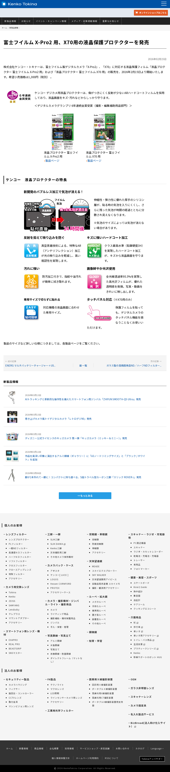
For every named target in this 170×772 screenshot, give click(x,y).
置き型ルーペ (99, 614)
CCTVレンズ (15, 697)
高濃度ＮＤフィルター (20, 552)
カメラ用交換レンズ (17, 587)
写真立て (55, 649)
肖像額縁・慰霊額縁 (60, 653)
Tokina (12, 592)
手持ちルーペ (99, 606)
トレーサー (139, 560)
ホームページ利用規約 (87, 758)
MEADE (96, 566)
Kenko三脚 (56, 548)
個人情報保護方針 (61, 758)
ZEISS (12, 600)
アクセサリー (15, 578)
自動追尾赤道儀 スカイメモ (106, 583)
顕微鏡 (93, 632)
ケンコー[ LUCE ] (59, 574)
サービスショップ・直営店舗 (95, 748)
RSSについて (111, 758)
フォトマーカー (142, 568)
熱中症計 (138, 591)
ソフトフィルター (18, 561)
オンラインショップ (150, 12)
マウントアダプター (19, 618)
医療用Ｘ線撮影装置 (101, 679)
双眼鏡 (95, 539)
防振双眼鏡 (97, 543)
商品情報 (38, 748)
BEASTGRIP (15, 648)
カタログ (140, 748)
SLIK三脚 (55, 539)
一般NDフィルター (18, 548)
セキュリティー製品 (17, 679)
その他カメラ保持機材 (61, 556)
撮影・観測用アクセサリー (105, 587)
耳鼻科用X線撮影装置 (103, 693)
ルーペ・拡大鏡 (98, 596)
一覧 (83, 365)
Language (157, 748)
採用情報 (69, 748)
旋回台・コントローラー (21, 693)
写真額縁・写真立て (59, 635)
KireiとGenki (140, 586)
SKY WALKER (99, 574)
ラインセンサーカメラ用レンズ (66, 697)
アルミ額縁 (56, 640)
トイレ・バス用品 (144, 639)
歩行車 (138, 626)
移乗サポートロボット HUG (148, 657)
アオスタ (55, 570)
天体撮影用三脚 (58, 552)
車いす (138, 631)
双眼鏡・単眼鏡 (98, 534)
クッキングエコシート (145, 608)
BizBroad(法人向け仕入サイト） (147, 724)
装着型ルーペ (99, 619)
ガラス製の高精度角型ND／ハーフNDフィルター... (133, 365)
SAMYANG (14, 605)
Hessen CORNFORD (60, 583)
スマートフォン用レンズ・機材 (22, 632)
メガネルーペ (99, 601)
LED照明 (54, 693)
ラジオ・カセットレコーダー (148, 551)
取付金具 (13, 701)
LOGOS (54, 579)
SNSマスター (15, 652)
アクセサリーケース (60, 592)
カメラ (53, 609)
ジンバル (55, 622)
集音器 (137, 595)
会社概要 (54, 748)
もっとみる (86, 495)
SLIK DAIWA (57, 543)
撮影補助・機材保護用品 (62, 618)
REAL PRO (14, 644)
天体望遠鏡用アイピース (104, 579)
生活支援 (139, 644)
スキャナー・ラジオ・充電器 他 (146, 535)
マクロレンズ (57, 688)
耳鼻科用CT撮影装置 (102, 697)
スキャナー (139, 547)
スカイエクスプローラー (104, 570)
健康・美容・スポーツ (144, 577)
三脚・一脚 (54, 534)
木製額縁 (55, 645)
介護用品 (136, 617)
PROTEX (55, 587)
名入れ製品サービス (142, 714)
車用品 (137, 564)
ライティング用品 (59, 613)
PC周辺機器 (140, 542)
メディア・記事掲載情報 (84, 21)
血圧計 (137, 599)
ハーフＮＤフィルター (20, 556)
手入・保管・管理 (59, 626)
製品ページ (52, 160)
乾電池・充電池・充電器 (146, 555)
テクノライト (57, 684)
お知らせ (26, 21)
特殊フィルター (17, 574)
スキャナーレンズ (141, 696)
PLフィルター (16, 543)
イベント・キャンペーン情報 (51, 21)
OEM (133, 679)
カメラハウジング (18, 684)
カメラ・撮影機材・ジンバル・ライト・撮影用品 (62, 602)
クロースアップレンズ (20, 569)
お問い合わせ (122, 748)
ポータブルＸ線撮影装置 (104, 688)
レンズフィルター (16, 534)
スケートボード (142, 582)
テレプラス (14, 613)
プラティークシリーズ (146, 648)
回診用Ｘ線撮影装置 (102, 684)
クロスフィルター (18, 565)
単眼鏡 (95, 548)
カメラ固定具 (138, 705)
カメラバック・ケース (60, 565)
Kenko (12, 596)
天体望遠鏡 (95, 561)
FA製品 (51, 679)
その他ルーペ (99, 623)
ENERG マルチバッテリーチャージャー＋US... (30, 365)
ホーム (4, 27)
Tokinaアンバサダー (152, 758)
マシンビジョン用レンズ (21, 706)
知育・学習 (95, 641)
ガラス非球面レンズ (142, 688)
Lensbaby (14, 609)
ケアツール (139, 604)
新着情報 (23, 748)
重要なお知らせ (110, 21)
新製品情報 (10, 21)
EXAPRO (13, 639)
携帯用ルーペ (99, 610)
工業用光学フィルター (60, 710)
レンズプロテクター (19, 539)
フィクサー (14, 688)
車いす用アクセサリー (146, 635)
